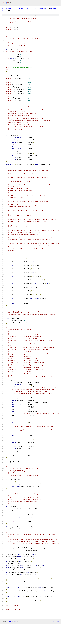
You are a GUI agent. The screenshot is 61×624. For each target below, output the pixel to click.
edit (42, 15)
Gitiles (10, 621)
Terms (20, 621)
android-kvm (6, 8)
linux (14, 8)
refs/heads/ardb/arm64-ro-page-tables (32, 8)
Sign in (57, 3)
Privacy (15, 621)
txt (54, 621)
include (53, 8)
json (57, 621)
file (37, 15)
